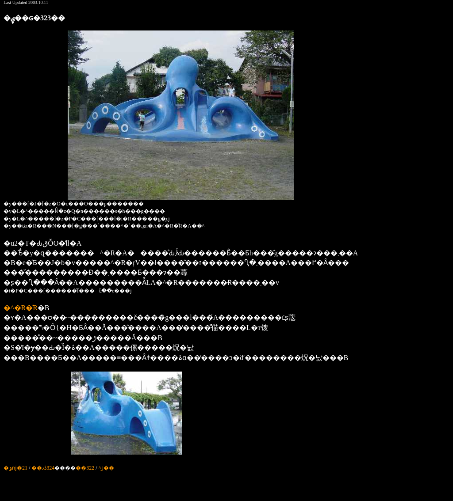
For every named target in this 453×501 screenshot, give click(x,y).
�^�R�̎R (21, 307)
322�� (85, 468)
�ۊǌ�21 (15, 468)
